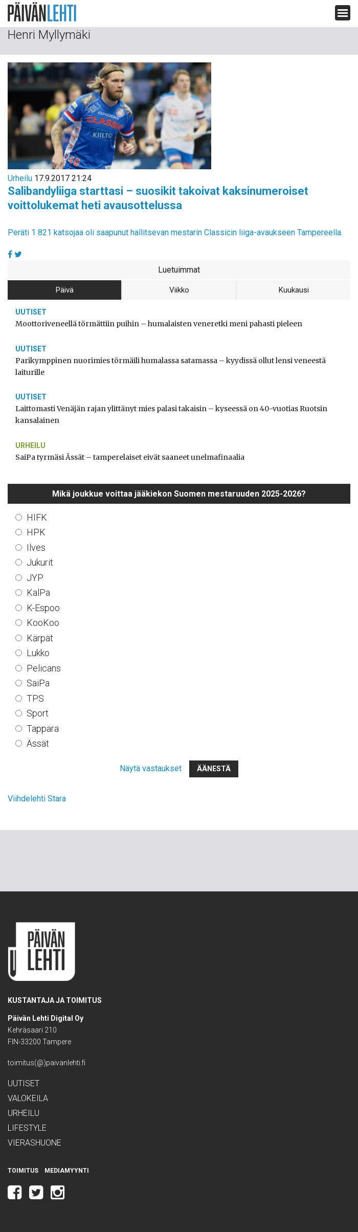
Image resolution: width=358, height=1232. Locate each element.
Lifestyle (27, 1128)
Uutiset (31, 312)
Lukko (38, 652)
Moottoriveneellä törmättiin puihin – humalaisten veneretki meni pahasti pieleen (158, 323)
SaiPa (38, 683)
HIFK (37, 517)
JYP (35, 577)
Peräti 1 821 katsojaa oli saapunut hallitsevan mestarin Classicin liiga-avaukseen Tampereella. (175, 232)
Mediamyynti (66, 1170)
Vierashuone (34, 1143)
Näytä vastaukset (151, 768)
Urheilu (20, 178)
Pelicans (44, 668)
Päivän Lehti (42, 12)
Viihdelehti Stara (37, 798)
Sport (38, 713)
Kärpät (40, 638)
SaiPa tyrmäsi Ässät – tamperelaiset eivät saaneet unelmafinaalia (129, 457)
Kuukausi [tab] (294, 290)
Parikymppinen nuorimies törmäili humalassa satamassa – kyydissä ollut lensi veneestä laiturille (170, 366)
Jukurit (40, 562)
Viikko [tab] (179, 290)
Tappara (43, 728)
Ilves (36, 547)
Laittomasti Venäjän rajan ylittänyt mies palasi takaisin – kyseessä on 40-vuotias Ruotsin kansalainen (171, 414)
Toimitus (23, 1170)
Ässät (38, 743)
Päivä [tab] (65, 290)
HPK (36, 532)
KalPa (38, 592)
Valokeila (28, 1098)
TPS (35, 698)
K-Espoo (43, 607)
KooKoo (43, 622)
